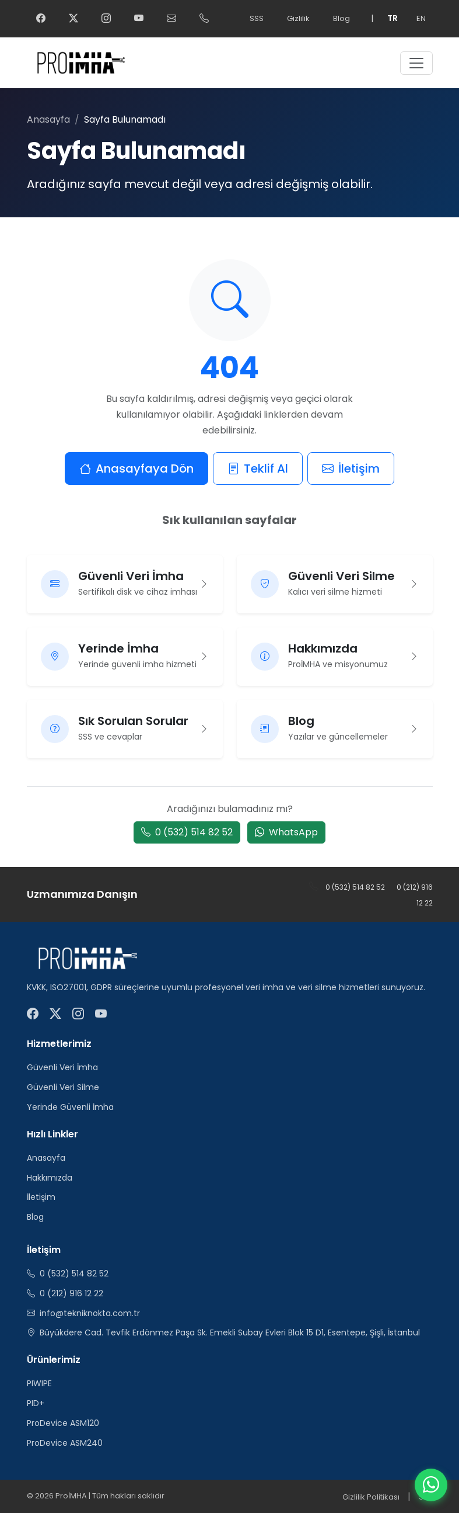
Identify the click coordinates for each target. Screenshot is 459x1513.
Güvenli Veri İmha (62, 1067)
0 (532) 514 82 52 (187, 832)
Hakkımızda (49, 1178)
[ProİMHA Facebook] (41, 19)
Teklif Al (257, 468)
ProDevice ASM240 (65, 1443)
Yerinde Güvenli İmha (70, 1107)
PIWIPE (39, 1383)
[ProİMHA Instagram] (106, 19)
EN (421, 18)
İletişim (351, 468)
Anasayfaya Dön (136, 468)
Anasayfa (48, 119)
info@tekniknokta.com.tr (90, 1313)
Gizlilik (298, 18)
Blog (341, 18)
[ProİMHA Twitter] (73, 19)
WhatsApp (286, 832)
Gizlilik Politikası (371, 1496)
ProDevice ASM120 (63, 1423)
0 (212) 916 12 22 (71, 1293)
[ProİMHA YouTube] (139, 19)
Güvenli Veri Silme (63, 1087)
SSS (257, 18)
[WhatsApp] (431, 1485)
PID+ (35, 1403)
